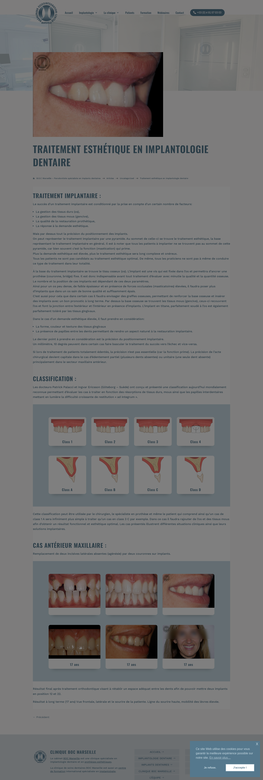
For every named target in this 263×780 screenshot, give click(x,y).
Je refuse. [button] (210, 767)
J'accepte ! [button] (240, 767)
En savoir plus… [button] (220, 757)
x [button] (257, 743)
